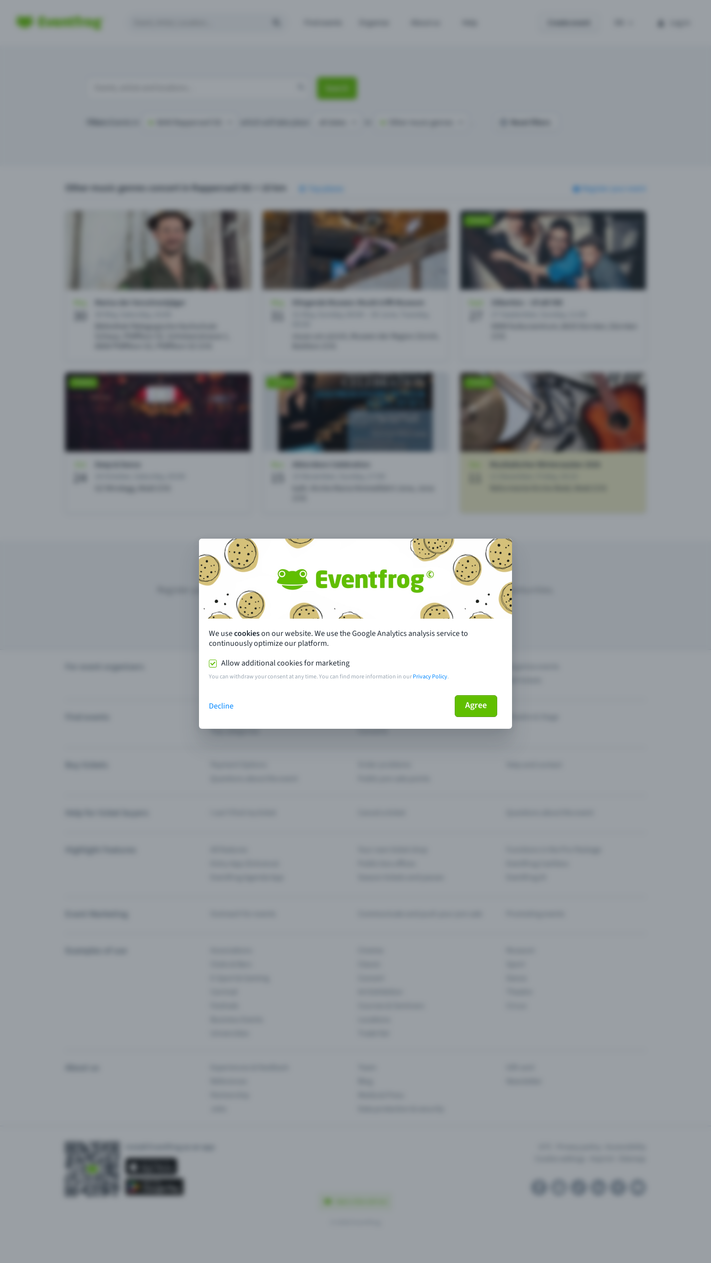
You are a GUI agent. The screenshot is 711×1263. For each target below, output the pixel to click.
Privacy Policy (430, 676)
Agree (476, 705)
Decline (221, 706)
